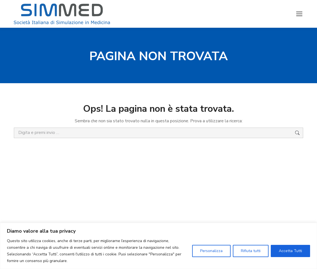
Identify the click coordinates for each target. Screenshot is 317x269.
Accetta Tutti (290, 250)
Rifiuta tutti (251, 250)
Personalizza (211, 250)
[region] (158, 246)
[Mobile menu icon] (299, 14)
